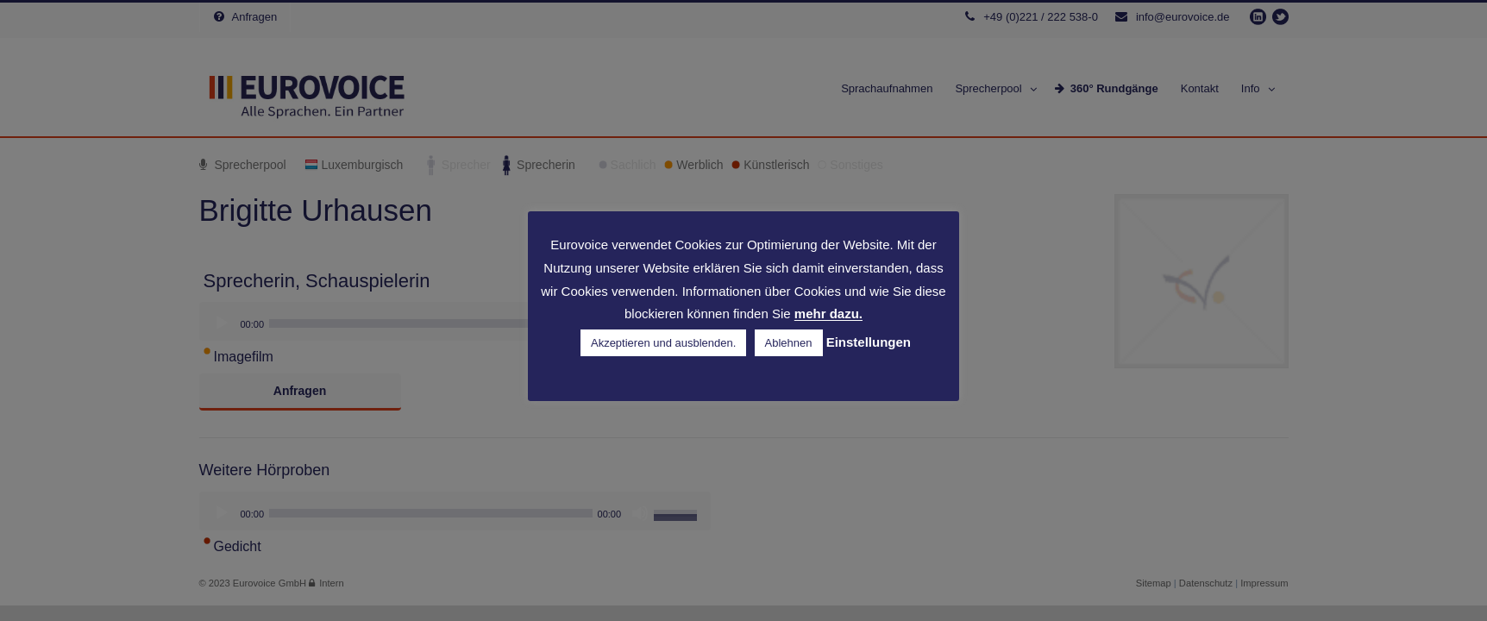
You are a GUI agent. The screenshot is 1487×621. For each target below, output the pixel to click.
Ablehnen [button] (789, 342)
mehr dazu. (828, 314)
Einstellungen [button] (868, 342)
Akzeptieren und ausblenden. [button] (663, 342)
